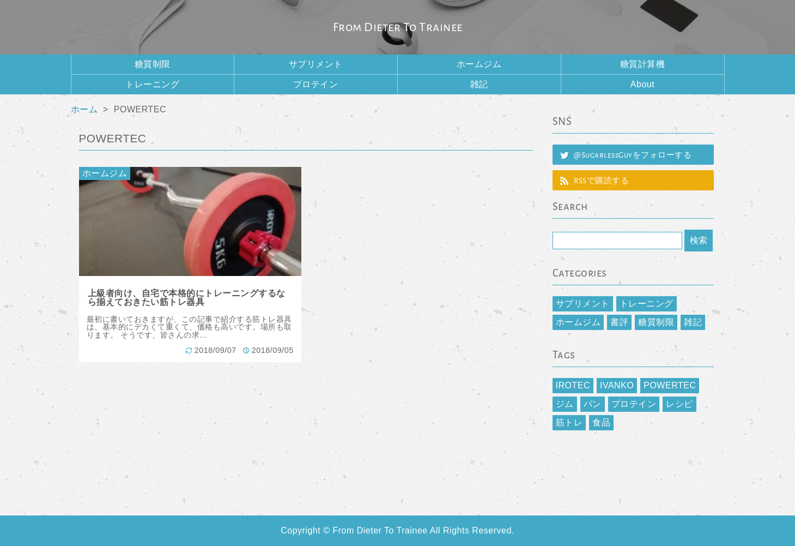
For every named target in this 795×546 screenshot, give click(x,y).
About (642, 84)
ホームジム (479, 64)
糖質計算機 (642, 64)
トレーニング (152, 84)
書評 (619, 322)
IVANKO (617, 385)
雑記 (479, 84)
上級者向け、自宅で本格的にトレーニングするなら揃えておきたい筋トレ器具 (187, 298)
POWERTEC (670, 385)
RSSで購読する (601, 181)
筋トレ (569, 422)
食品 (601, 422)
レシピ (679, 404)
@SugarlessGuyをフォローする (632, 155)
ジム (565, 404)
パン (593, 404)
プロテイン (315, 84)
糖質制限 (153, 64)
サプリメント (316, 64)
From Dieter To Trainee (398, 27)
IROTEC (573, 385)
